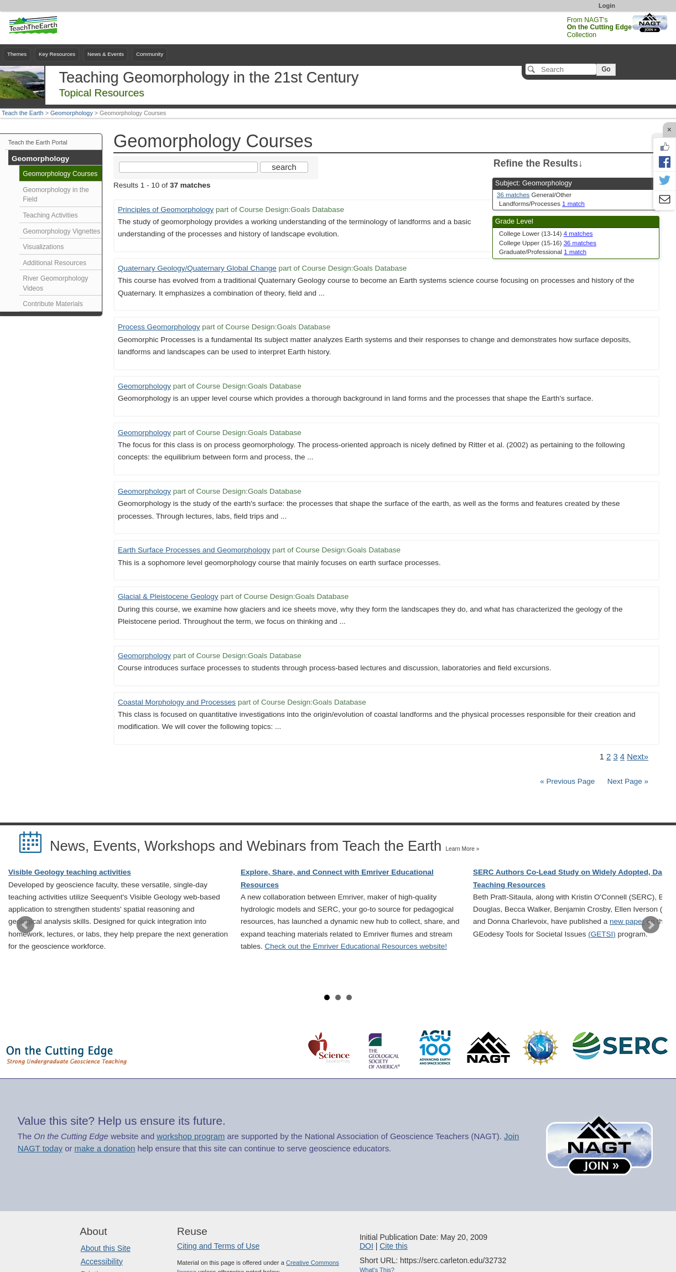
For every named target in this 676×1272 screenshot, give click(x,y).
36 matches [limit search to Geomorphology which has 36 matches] (513, 195)
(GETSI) (602, 934)
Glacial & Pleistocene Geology (168, 596)
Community (149, 54)
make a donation (105, 1148)
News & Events (105, 54)
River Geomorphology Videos (55, 283)
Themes (17, 54)
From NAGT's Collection (599, 27)
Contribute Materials (53, 304)
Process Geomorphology (159, 327)
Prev (25, 925)
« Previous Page (567, 781)
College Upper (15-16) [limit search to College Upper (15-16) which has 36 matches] (547, 243)
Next (650, 925)
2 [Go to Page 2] (608, 756)
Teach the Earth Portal (37, 142)
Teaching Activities (50, 215)
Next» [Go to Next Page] (637, 756)
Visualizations (43, 247)
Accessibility (102, 1261)
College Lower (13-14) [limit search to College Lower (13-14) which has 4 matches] (546, 233)
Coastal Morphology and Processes (177, 702)
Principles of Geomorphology (166, 209)
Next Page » (626, 781)
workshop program (191, 1136)
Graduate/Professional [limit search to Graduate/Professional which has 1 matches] (542, 252)
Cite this (393, 1246)
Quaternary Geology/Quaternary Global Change (197, 268)
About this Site (106, 1248)
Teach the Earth (23, 113)
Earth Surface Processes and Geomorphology (194, 550)
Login (607, 5)
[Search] (561, 69)
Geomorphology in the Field (56, 195)
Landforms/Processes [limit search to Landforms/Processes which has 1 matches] (542, 203)
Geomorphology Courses (60, 174)
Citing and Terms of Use (218, 1246)
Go (605, 69)
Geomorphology (71, 113)
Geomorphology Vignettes (61, 231)
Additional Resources (54, 263)
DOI (366, 1246)
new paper (627, 921)
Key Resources (57, 54)
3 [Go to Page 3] (615, 756)
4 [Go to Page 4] (622, 756)
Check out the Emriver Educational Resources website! (356, 946)
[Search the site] (188, 167)
